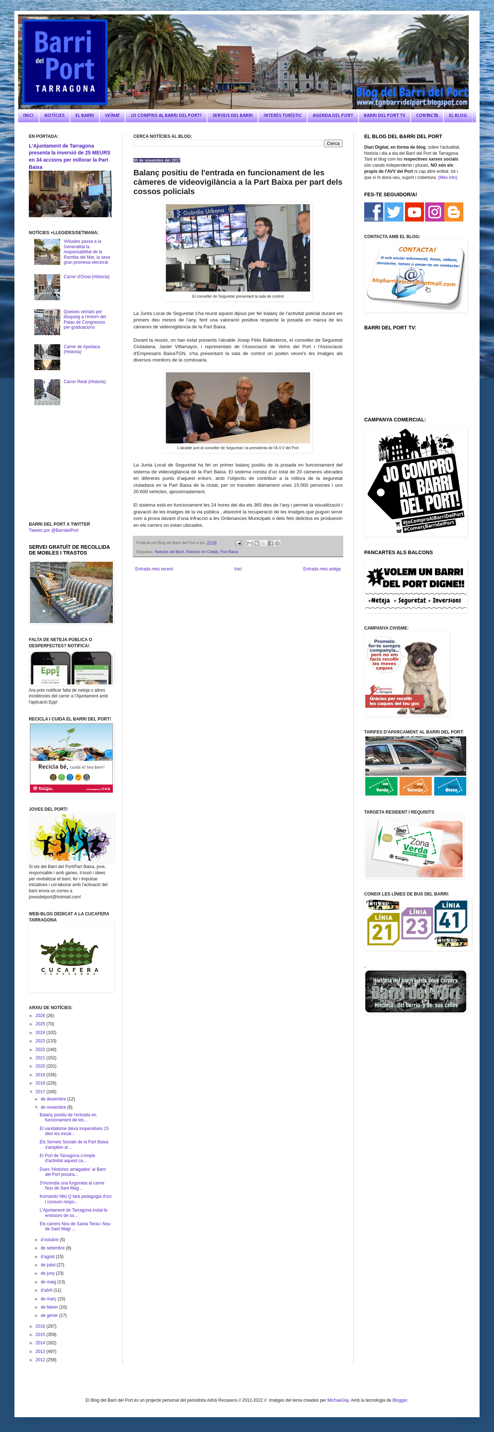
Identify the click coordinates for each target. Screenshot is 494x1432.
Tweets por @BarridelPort (54, 530)
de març (49, 1298)
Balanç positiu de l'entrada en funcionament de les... (68, 1117)
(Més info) (447, 177)
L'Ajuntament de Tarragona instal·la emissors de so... (73, 1213)
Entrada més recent (154, 569)
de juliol (49, 1264)
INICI (28, 115)
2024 (41, 1032)
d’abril (47, 1290)
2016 (41, 1326)
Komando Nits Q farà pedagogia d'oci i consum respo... (75, 1199)
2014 (41, 1342)
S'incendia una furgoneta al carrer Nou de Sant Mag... (72, 1186)
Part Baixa (229, 551)
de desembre (54, 1099)
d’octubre (50, 1239)
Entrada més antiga (322, 569)
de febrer (50, 1307)
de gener (50, 1315)
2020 (41, 1066)
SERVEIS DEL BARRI (232, 115)
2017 (41, 1091)
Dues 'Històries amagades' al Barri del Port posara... (73, 1172)
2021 (41, 1057)
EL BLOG (458, 115)
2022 (41, 1049)
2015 (41, 1334)
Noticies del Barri (169, 551)
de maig (49, 1281)
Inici (238, 569)
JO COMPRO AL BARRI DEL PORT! (166, 115)
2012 (41, 1359)
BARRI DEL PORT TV (384, 115)
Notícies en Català (202, 551)
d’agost (48, 1256)
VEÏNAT (112, 115)
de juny (48, 1273)
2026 (41, 1015)
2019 (41, 1074)
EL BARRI (84, 115)
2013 (41, 1351)
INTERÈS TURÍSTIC (283, 115)
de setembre (53, 1248)
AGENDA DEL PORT (333, 115)
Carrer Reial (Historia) (85, 381)
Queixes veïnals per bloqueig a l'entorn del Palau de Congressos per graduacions (85, 319)
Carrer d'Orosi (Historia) (87, 276)
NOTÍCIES (54, 115)
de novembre (54, 1107)
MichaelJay (338, 1400)
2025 (41, 1023)
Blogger (399, 1400)
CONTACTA (427, 115)
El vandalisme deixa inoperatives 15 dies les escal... (74, 1131)
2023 (41, 1040)
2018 (41, 1083)
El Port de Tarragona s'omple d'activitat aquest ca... (67, 1158)
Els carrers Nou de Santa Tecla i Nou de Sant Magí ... (75, 1226)
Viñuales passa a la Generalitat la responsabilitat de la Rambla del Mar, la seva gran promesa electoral (87, 252)
